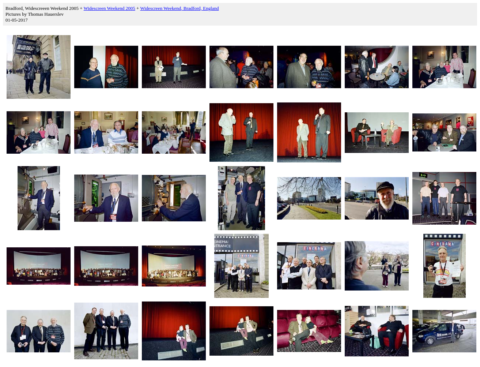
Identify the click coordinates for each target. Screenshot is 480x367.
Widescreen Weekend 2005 (109, 8)
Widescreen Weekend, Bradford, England (179, 8)
